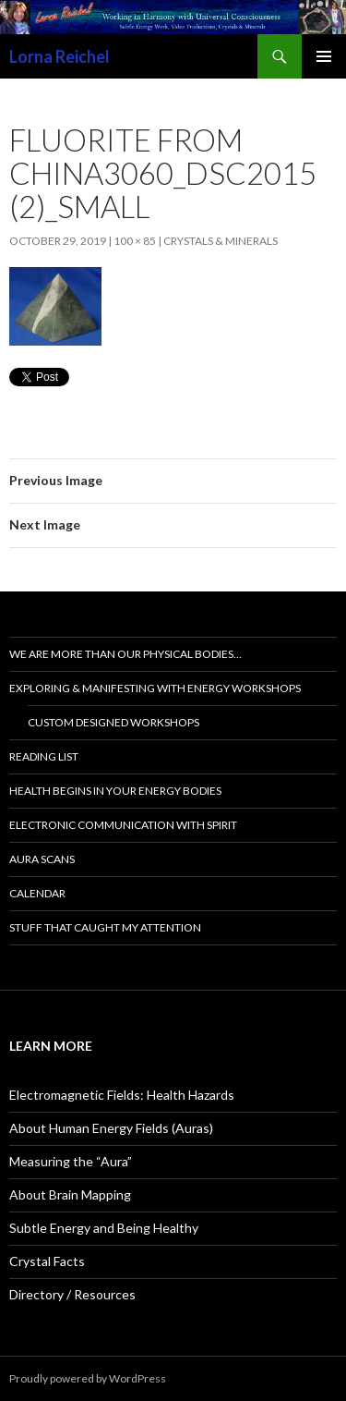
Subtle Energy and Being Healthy (103, 1228)
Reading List (43, 756)
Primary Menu (324, 56)
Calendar (37, 893)
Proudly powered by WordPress (87, 1378)
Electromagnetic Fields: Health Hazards (121, 1095)
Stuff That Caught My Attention (105, 927)
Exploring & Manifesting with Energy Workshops (155, 688)
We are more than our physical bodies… (125, 654)
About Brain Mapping (70, 1194)
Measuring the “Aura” (70, 1161)
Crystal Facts (47, 1261)
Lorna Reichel (59, 56)
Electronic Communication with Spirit (123, 825)
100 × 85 (134, 241)
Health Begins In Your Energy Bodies (115, 791)
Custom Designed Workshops (113, 722)
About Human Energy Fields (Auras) (111, 1128)
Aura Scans (42, 859)
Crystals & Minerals (220, 241)
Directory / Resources (72, 1294)
